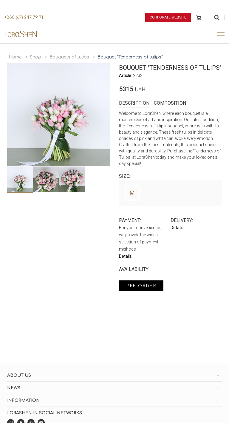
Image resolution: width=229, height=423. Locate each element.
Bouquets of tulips (69, 57)
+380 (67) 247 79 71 (23, 17)
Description (134, 103)
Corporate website (168, 17)
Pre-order (141, 286)
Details (125, 256)
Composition (170, 103)
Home (15, 57)
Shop (35, 57)
